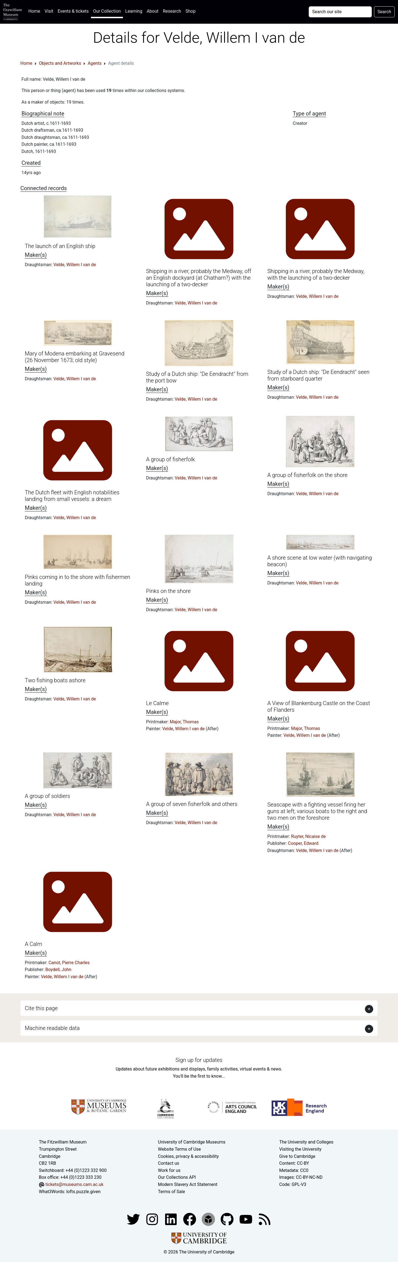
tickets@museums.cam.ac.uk (74, 1184)
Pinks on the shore (168, 591)
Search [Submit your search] (384, 11)
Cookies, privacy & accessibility (188, 1156)
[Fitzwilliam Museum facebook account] (171, 1218)
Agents (94, 63)
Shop (190, 11)
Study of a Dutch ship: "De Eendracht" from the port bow (197, 377)
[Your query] (340, 11)
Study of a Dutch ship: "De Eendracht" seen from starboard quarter (318, 375)
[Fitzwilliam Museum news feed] (264, 1218)
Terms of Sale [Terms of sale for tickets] (171, 1191)
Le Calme (157, 703)
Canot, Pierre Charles (69, 962)
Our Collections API (177, 1177)
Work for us (169, 1170)
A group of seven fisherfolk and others (191, 804)
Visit (49, 11)
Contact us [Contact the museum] (168, 1163)
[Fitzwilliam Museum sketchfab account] (209, 1218)
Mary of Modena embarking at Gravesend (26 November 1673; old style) (74, 356)
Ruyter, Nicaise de (308, 836)
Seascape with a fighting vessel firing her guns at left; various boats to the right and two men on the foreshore (317, 811)
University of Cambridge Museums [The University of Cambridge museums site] (191, 1142)
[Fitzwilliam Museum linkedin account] (190, 1218)
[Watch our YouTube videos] (246, 1218)
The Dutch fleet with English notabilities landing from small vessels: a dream (72, 495)
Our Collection (107, 11)
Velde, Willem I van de (74, 264)
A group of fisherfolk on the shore (307, 475)
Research (172, 11)
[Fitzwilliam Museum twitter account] (134, 1218)
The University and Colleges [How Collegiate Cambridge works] (306, 1142)
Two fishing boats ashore (55, 680)
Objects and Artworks (60, 63)
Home (35, 10)
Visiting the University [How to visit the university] (300, 1149)
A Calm (33, 944)
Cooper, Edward (303, 843)
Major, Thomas (184, 721)
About (152, 11)
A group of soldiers (47, 796)
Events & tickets (73, 11)
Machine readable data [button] (52, 1028)
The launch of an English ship (60, 246)
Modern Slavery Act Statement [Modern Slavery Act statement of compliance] (187, 1184)
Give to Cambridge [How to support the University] (297, 1156)
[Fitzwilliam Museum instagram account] (152, 1218)
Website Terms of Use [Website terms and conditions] (179, 1149)
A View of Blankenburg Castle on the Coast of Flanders (318, 706)
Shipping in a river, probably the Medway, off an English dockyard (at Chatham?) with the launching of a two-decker (198, 278)
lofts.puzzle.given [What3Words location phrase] (83, 1191)
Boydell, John (58, 969)
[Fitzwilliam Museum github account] (227, 1218)
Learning (133, 11)
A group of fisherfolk (170, 459)
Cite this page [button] (41, 1008)
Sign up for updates (199, 1060)
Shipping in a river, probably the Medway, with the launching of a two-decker (315, 274)
